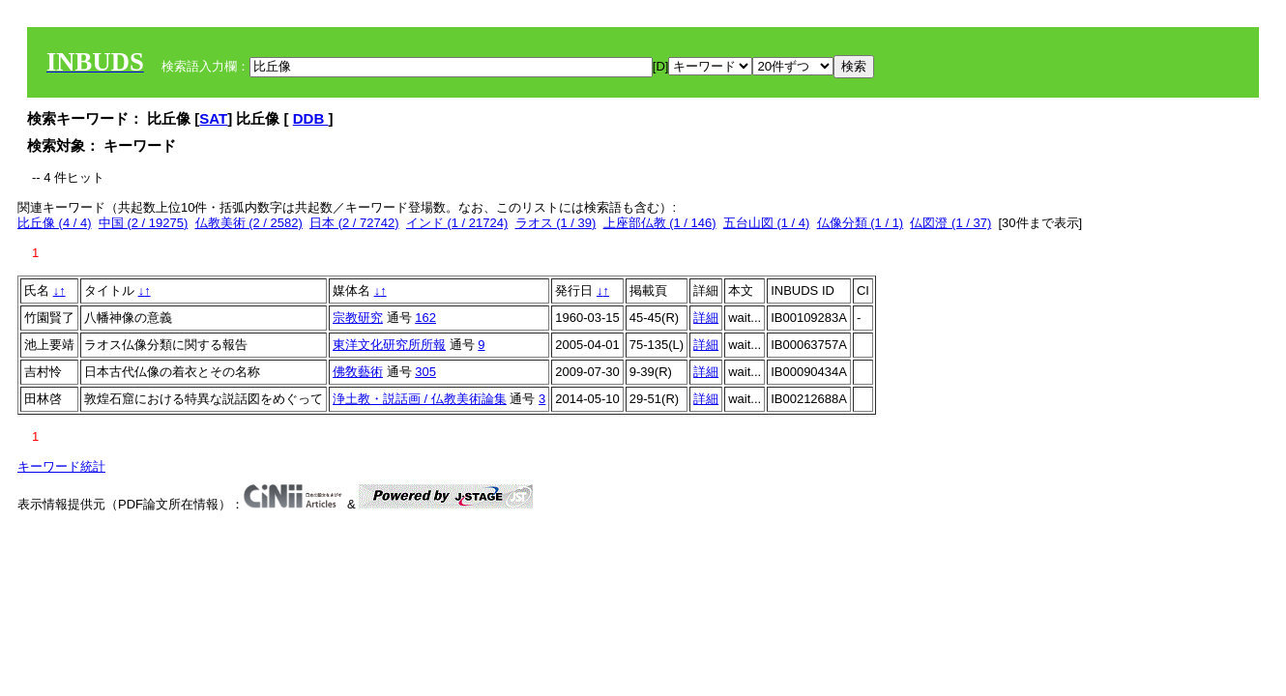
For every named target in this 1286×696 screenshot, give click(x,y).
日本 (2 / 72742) (354, 223)
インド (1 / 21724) (457, 223)
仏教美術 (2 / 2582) (249, 223)
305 (425, 371)
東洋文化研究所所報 (389, 344)
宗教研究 (358, 317)
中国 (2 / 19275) (144, 223)
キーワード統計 (61, 466)
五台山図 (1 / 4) (766, 223)
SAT (213, 118)
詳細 (705, 317)
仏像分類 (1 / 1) (860, 223)
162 (425, 317)
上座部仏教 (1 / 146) (659, 223)
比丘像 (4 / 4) (54, 223)
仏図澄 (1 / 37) (950, 223)
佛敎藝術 (358, 371)
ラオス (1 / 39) (556, 223)
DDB (311, 118)
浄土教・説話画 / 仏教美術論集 (420, 399)
